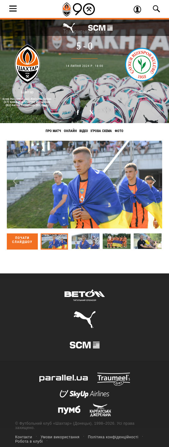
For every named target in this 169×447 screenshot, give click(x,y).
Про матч (53, 131)
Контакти (23, 437)
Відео (83, 131)
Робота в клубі (29, 441)
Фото (119, 131)
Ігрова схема (101, 131)
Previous (15, 181)
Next (154, 181)
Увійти (139, 10)
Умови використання (60, 437)
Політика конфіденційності (113, 437)
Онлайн (70, 131)
